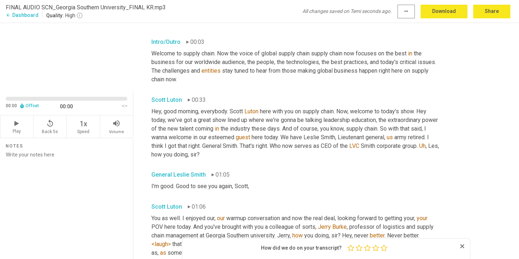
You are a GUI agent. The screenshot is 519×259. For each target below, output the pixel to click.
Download (444, 11)
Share (492, 11)
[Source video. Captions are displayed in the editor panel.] (66, 56)
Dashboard (22, 15)
